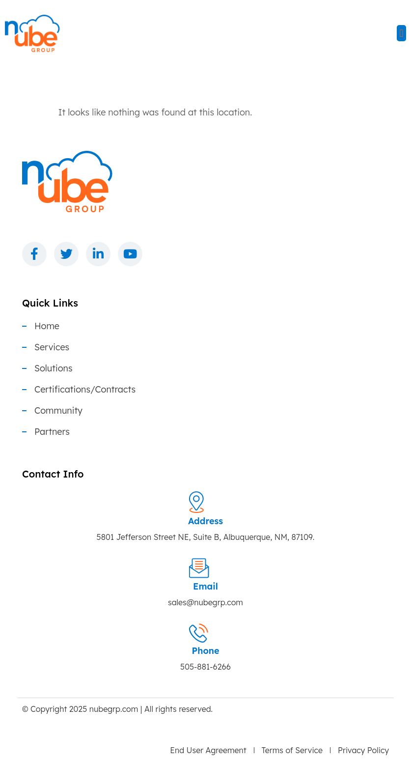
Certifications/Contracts (85, 390)
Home (46, 326)
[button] (401, 33)
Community (58, 411)
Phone (205, 650)
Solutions (53, 368)
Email (205, 586)
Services (51, 347)
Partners (52, 432)
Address (205, 521)
